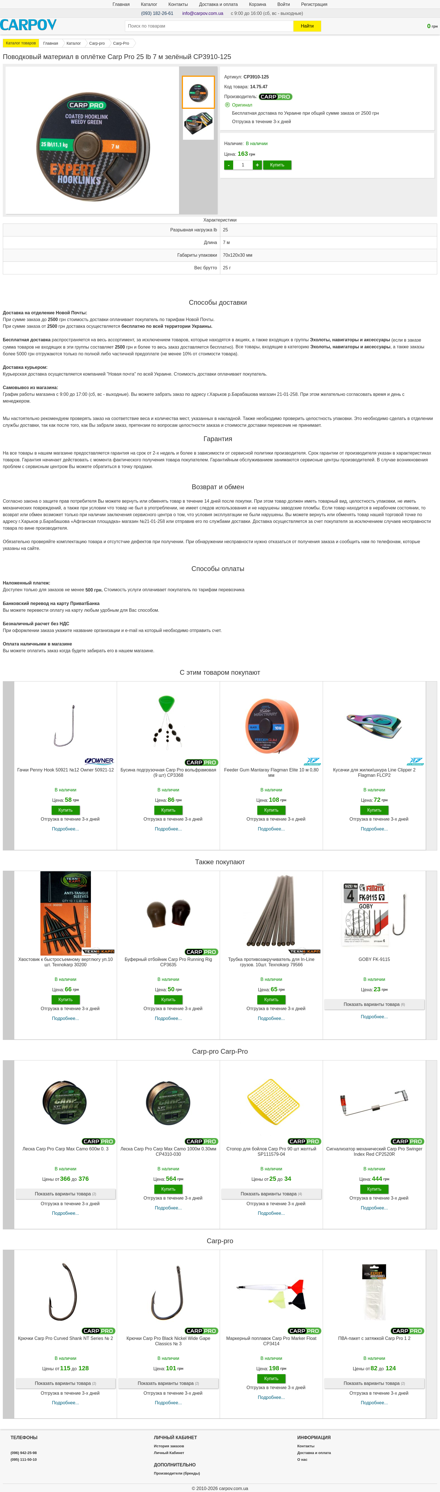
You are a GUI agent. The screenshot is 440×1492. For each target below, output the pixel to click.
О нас (302, 1460)
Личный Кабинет (169, 1453)
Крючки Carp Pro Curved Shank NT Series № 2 (65, 1338)
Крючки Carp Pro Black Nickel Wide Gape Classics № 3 (168, 1341)
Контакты (178, 4)
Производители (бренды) (177, 1473)
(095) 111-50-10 (24, 1460)
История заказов (169, 1446)
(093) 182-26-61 (157, 13)
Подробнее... (65, 829)
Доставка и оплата (218, 4)
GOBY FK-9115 (374, 959)
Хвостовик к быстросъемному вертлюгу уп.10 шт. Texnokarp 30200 (65, 962)
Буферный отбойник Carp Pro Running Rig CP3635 (168, 962)
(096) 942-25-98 (24, 1453)
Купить (277, 164)
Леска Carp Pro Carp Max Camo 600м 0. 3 (65, 1148)
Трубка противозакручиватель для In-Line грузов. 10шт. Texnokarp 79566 (271, 962)
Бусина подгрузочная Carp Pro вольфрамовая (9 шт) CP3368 (168, 773)
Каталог (149, 4)
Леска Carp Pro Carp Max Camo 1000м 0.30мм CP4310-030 (168, 1151)
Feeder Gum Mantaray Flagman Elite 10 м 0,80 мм (271, 773)
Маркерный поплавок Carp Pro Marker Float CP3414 (271, 1341)
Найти (307, 26)
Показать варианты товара (374, 1004)
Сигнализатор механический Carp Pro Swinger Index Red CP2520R (374, 1151)
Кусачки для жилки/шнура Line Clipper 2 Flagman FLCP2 (374, 773)
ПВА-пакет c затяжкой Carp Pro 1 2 (374, 1338)
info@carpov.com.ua (202, 13)
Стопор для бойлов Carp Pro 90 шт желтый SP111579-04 (271, 1151)
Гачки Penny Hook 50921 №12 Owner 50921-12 (65, 770)
